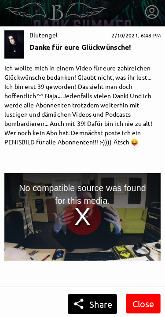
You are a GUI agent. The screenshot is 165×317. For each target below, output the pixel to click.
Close (143, 303)
